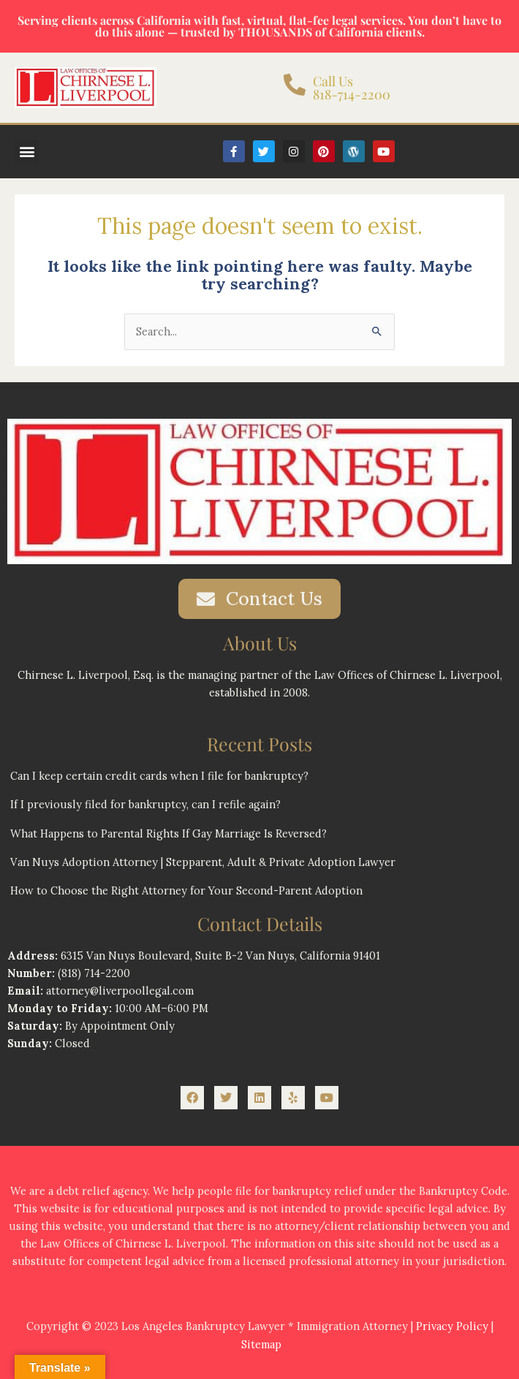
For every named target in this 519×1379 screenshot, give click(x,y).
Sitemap (261, 1344)
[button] (27, 152)
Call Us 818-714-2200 (351, 87)
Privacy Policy (452, 1326)
